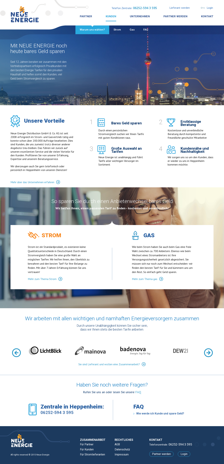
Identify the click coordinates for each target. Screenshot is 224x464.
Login (210, 7)
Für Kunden (87, 449)
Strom (117, 29)
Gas (132, 29)
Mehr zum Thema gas (147, 278)
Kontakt (207, 16)
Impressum (122, 454)
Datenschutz (122, 449)
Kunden (111, 16)
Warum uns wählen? (92, 29)
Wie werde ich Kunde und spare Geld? (158, 413)
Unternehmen (140, 16)
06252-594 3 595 (145, 8)
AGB (117, 444)
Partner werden (175, 16)
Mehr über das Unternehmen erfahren (35, 182)
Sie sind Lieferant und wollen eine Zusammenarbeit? (112, 364)
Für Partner (86, 444)
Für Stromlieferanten (92, 454)
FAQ (145, 29)
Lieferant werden (179, 7)
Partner (86, 16)
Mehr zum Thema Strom (45, 278)
